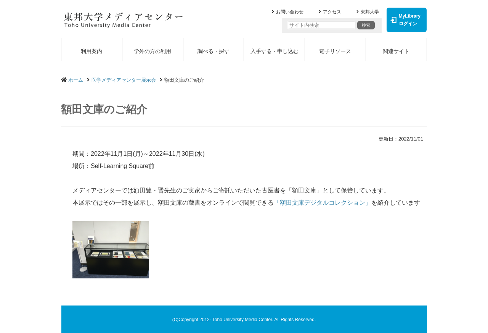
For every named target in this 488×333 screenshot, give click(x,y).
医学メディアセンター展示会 (124, 80)
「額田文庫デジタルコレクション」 (322, 202)
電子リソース (335, 51)
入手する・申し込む (274, 51)
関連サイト (396, 51)
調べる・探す (213, 51)
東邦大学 (370, 12)
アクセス (332, 12)
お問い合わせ (289, 12)
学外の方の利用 (152, 51)
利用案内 (91, 51)
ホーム (75, 80)
